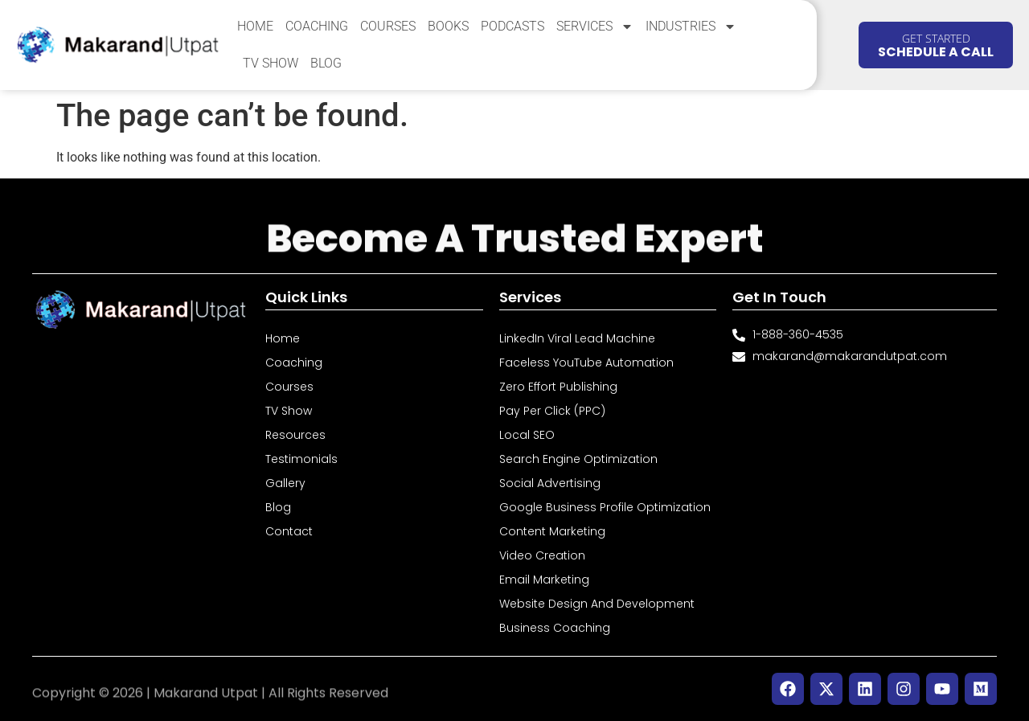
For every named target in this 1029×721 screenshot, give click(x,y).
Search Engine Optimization (578, 459)
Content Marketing (552, 531)
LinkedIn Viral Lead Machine (577, 338)
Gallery (285, 483)
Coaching (316, 26)
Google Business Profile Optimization (605, 507)
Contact (289, 531)
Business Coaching (554, 628)
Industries (691, 26)
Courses (388, 26)
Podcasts (512, 26)
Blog (326, 63)
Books (448, 26)
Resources (295, 435)
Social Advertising (550, 483)
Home (255, 26)
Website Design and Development (597, 604)
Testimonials (301, 459)
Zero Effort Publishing (558, 387)
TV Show (270, 63)
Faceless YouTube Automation (586, 362)
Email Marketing (544, 579)
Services (594, 26)
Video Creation (542, 555)
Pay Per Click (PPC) (552, 411)
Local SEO (527, 435)
